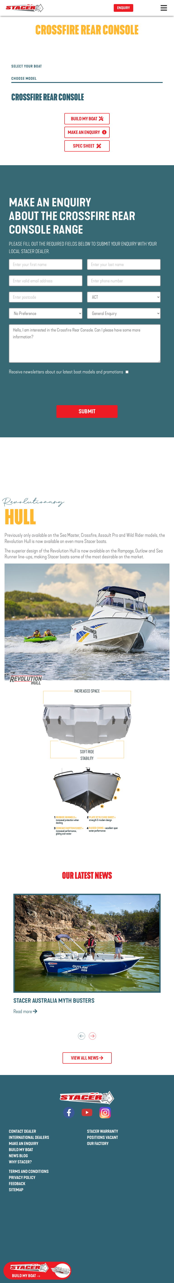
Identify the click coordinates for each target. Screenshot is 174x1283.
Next (92, 1036)
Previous (81, 1036)
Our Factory (98, 1143)
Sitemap (16, 1189)
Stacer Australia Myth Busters (53, 1000)
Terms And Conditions (29, 1171)
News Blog (18, 1155)
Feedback (17, 1183)
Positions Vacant (102, 1137)
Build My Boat (21, 1149)
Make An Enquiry (23, 1143)
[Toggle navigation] (164, 8)
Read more (25, 1011)
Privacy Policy (22, 1177)
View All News (87, 1058)
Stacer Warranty (102, 1131)
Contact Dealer (22, 1131)
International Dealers (29, 1137)
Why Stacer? (20, 1162)
